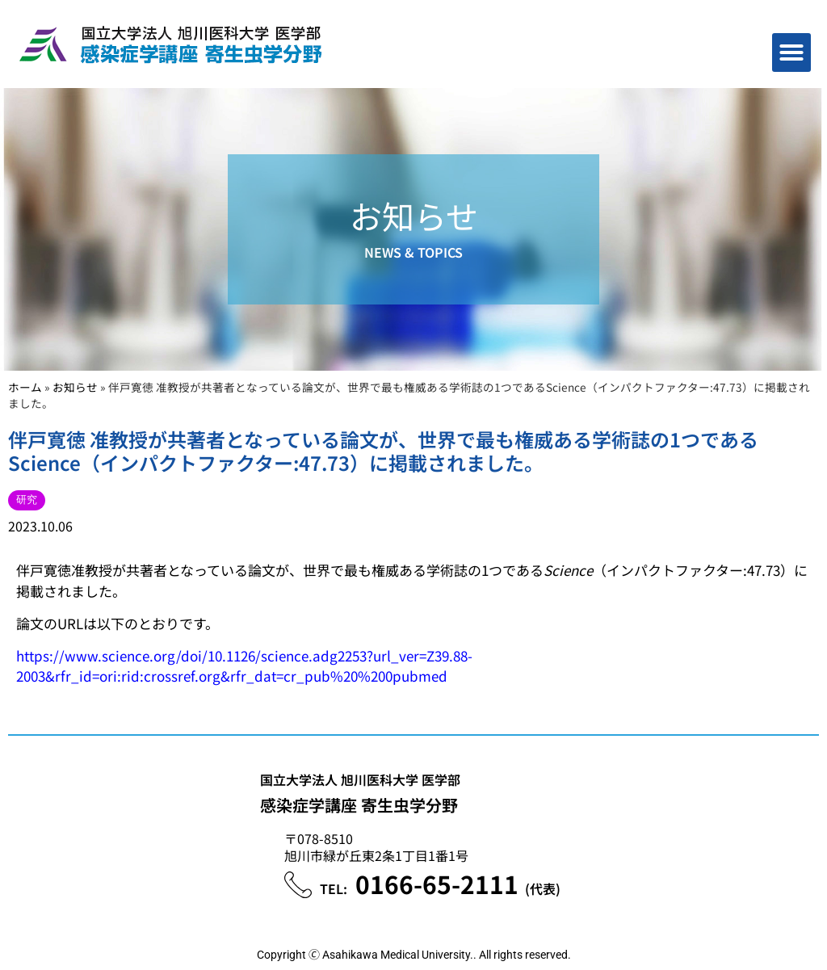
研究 (26, 499)
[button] (791, 52)
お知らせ (75, 387)
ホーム (25, 387)
